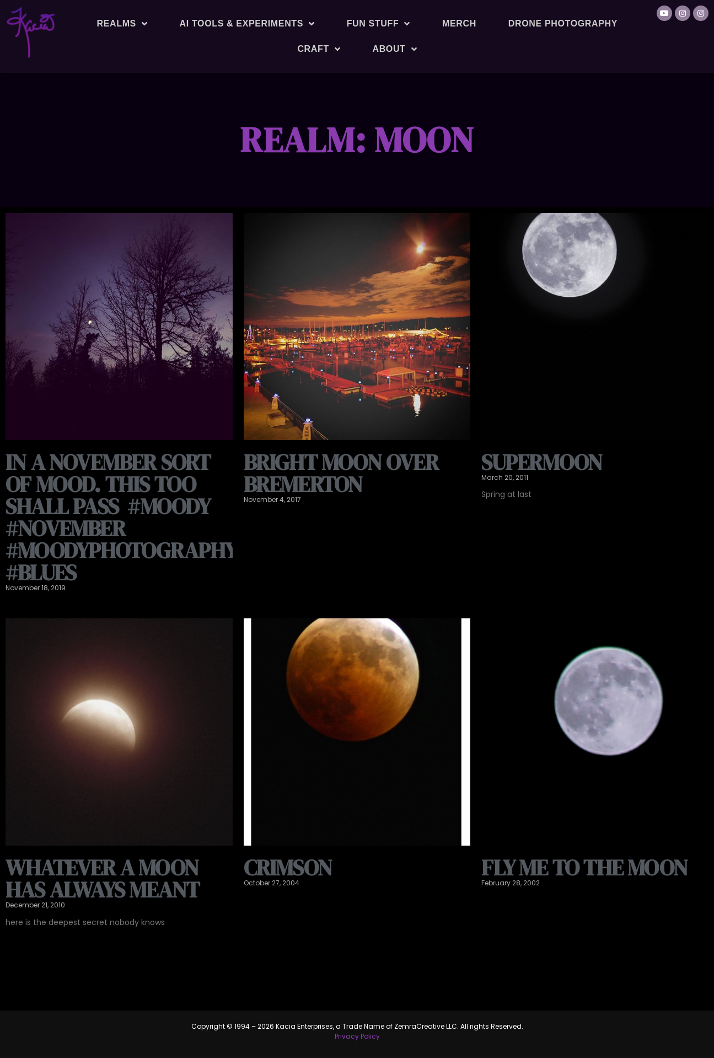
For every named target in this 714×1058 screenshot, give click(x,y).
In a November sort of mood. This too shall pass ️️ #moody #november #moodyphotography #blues (121, 517)
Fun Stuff (378, 24)
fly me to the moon (584, 868)
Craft (318, 49)
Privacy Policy (357, 1036)
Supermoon (541, 462)
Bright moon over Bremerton (341, 473)
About (394, 49)
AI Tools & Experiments (247, 24)
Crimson (288, 868)
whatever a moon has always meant (102, 879)
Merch (459, 23)
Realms (122, 24)
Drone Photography (563, 23)
